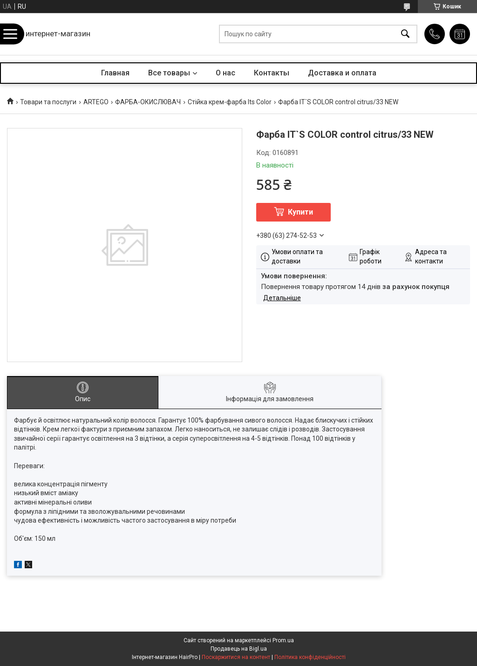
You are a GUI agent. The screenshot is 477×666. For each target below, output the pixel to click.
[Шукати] (405, 34)
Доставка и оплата (342, 72)
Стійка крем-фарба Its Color (230, 102)
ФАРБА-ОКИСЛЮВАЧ (148, 102)
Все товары (169, 72)
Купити (300, 212)
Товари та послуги (48, 102)
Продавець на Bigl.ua (239, 649)
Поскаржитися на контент (236, 657)
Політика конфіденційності (310, 657)
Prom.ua (283, 640)
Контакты (271, 72)
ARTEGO (96, 102)
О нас (225, 72)
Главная (115, 72)
